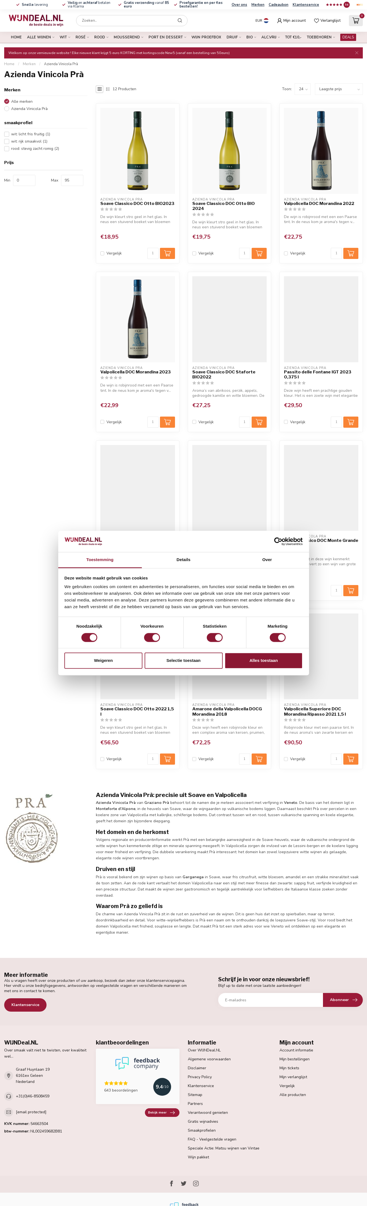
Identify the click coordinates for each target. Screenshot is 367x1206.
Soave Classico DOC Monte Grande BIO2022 (321, 543)
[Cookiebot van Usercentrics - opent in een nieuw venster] (278, 541)
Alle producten (292, 1094)
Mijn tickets (289, 1068)
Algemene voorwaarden (209, 1059)
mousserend (127, 37)
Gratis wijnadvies (203, 1121)
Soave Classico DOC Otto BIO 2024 (223, 206)
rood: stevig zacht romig (35, 148)
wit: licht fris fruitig (30, 134)
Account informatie (296, 1050)
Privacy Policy (200, 1077)
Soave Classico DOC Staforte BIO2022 (224, 375)
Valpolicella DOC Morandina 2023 (135, 372)
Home (16, 37)
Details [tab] (184, 559)
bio (249, 37)
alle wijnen (39, 37)
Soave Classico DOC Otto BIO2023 (137, 203)
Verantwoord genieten (208, 1112)
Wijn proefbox (206, 37)
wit (63, 37)
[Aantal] (153, 253)
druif (232, 37)
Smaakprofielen (202, 1130)
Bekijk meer (161, 1113)
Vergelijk (114, 253)
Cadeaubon (278, 4)
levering (35, 4)
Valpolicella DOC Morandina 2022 (319, 203)
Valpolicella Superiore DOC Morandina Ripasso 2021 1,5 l (315, 711)
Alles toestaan (263, 660)
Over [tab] (267, 559)
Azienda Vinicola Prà (61, 64)
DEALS (348, 37)
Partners (195, 1103)
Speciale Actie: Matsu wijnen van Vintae (223, 1148)
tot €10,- (293, 37)
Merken (257, 4)
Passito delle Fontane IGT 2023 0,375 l (317, 375)
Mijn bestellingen (294, 1059)
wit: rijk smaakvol (29, 141)
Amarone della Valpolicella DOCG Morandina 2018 (227, 711)
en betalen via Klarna (89, 4)
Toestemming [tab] (100, 559)
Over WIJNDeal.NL (204, 1050)
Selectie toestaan (183, 660)
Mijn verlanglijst (293, 1077)
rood (99, 37)
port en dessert (166, 37)
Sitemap (195, 1094)
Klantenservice (306, 4)
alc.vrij (268, 37)
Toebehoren (319, 37)
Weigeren (103, 660)
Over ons (239, 4)
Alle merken (22, 101)
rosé (81, 37)
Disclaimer (197, 1068)
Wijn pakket (198, 1157)
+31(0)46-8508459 (32, 1096)
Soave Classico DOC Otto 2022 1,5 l (137, 711)
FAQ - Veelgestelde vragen (212, 1139)
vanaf (146, 4)
